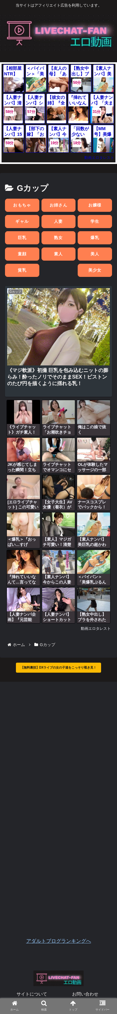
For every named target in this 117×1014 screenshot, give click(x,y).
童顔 (22, 254)
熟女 (58, 237)
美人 (95, 254)
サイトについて (32, 993)
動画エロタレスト (99, 157)
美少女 (95, 270)
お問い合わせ (85, 993)
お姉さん (58, 205)
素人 (58, 254)
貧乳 (22, 270)
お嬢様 (95, 205)
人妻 (58, 221)
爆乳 (95, 237)
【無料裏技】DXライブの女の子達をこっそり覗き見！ (59, 667)
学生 (95, 221)
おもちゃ (22, 205)
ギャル (22, 221)
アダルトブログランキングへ (58, 941)
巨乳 (22, 237)
